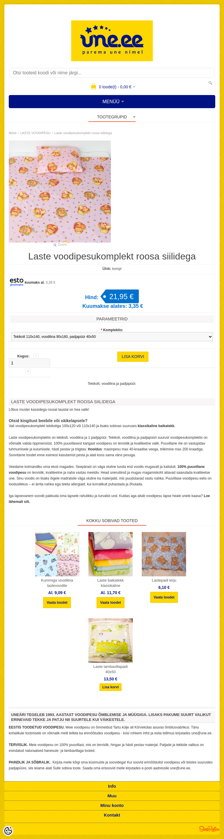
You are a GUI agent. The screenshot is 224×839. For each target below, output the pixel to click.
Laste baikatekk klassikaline (110, 583)
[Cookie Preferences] (8, 831)
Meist (12, 133)
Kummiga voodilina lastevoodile (57, 583)
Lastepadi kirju (164, 580)
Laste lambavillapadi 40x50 (110, 669)
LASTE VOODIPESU (35, 133)
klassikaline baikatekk (156, 426)
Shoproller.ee (209, 829)
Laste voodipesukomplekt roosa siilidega (83, 133)
